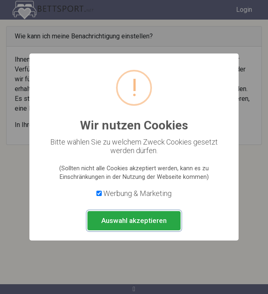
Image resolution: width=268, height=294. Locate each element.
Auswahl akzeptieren (134, 220)
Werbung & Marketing (137, 193)
